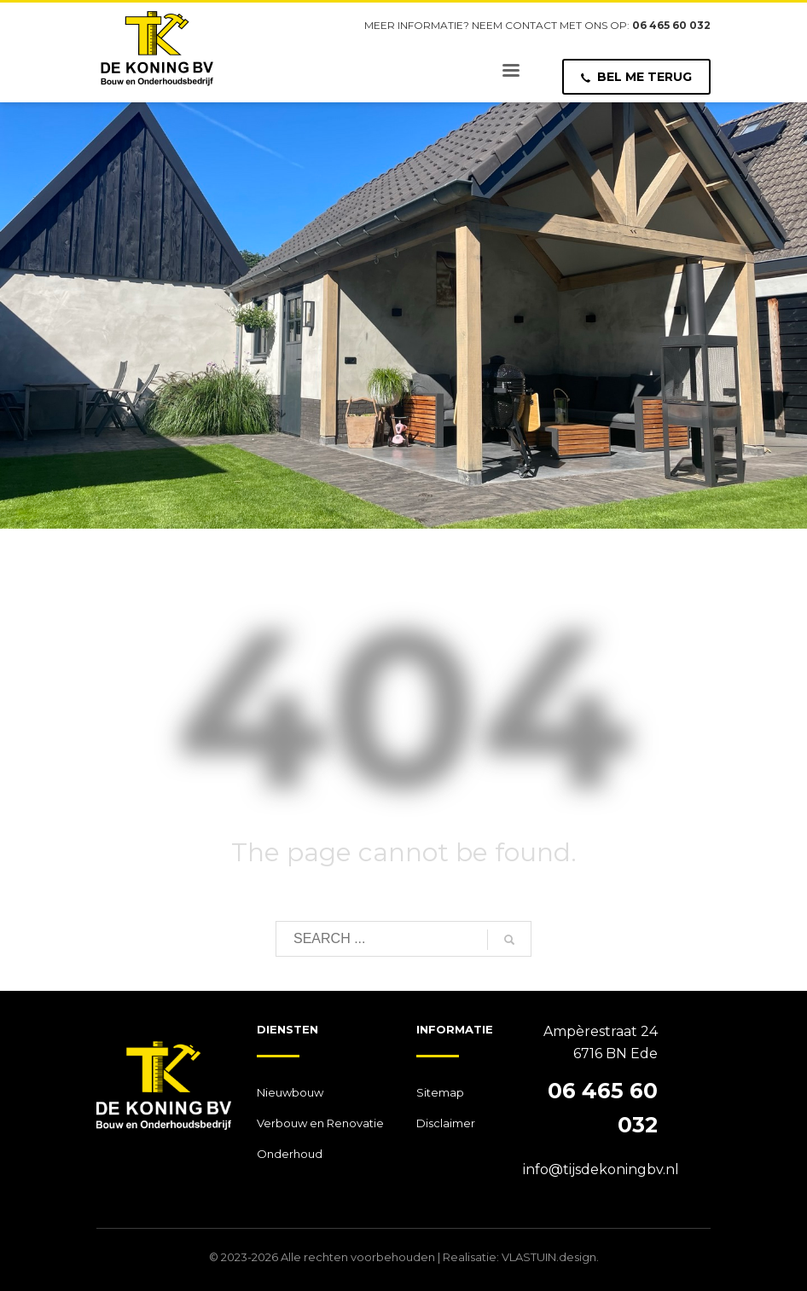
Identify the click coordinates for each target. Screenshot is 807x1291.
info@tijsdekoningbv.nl (601, 1169)
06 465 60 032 (671, 25)
